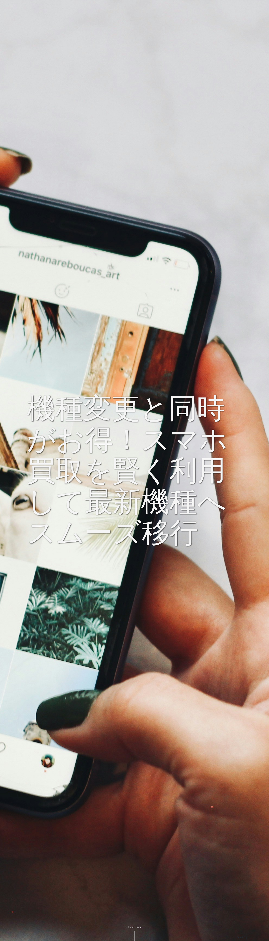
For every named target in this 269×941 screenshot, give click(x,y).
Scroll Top (242, 937)
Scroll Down (134, 927)
